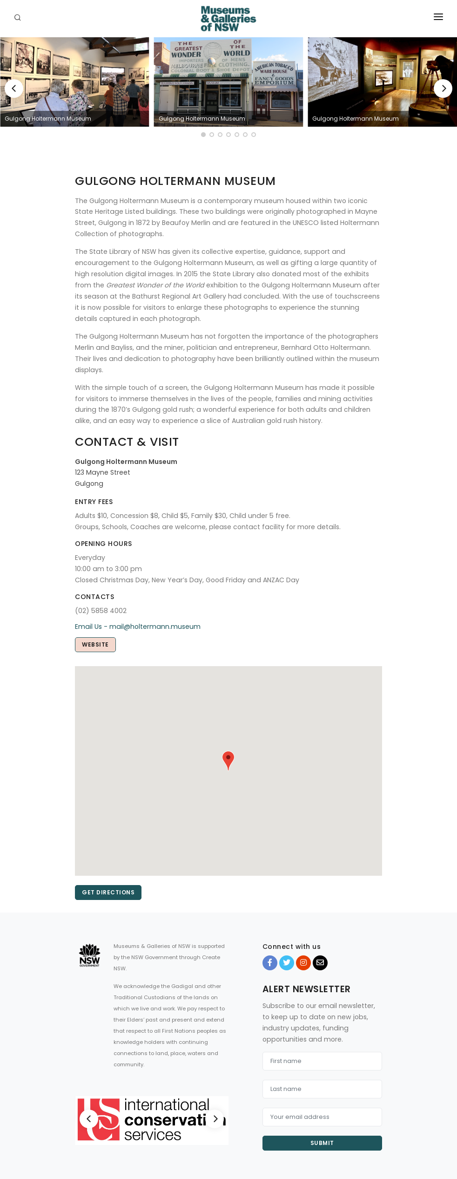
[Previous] (14, 88)
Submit (322, 1143)
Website (95, 644)
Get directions (108, 892)
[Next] (443, 88)
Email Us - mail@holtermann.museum (138, 626)
